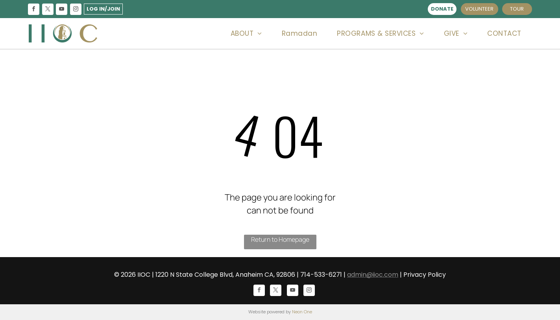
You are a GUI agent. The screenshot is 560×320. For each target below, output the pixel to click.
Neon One (302, 312)
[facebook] (34, 10)
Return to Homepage (280, 239)
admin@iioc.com (372, 274)
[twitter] (48, 10)
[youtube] (62, 10)
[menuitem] (246, 33)
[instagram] (75, 10)
